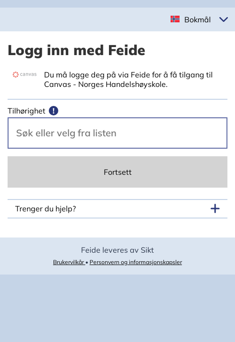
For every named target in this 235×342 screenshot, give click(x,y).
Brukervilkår (69, 262)
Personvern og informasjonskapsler (136, 262)
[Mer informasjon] (53, 110)
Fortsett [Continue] (118, 172)
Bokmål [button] (197, 19)
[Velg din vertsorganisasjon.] (117, 133)
